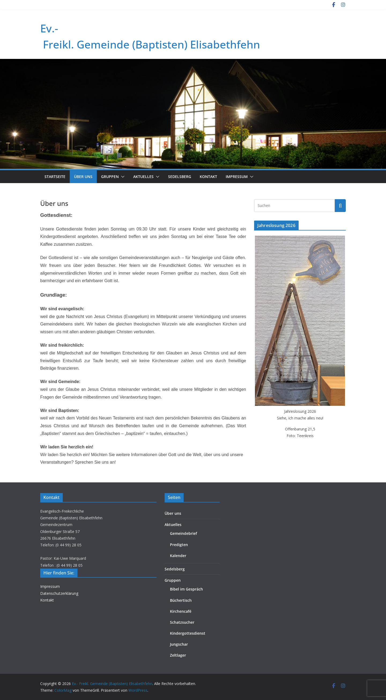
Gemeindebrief (183, 533)
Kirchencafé (180, 611)
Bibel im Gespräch (186, 589)
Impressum (237, 176)
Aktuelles (143, 176)
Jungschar (179, 644)
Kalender (178, 555)
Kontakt (208, 176)
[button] (122, 176)
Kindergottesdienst (187, 633)
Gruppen (110, 176)
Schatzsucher (182, 622)
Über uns (83, 176)
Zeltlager (178, 655)
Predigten (179, 544)
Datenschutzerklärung (59, 593)
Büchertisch (181, 600)
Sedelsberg (179, 176)
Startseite (54, 176)
